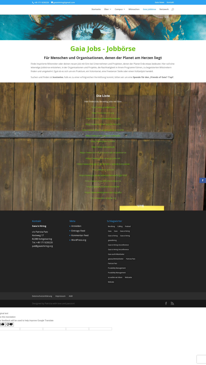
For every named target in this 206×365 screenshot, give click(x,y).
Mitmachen (134, 9)
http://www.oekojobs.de (103, 146)
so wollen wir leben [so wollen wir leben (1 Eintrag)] (115, 277)
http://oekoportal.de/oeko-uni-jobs (103, 135)
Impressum (60, 296)
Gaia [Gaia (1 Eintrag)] (109, 231)
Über (106, 9)
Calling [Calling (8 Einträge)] (119, 226)
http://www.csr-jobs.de (103, 169)
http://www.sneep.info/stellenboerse (103, 180)
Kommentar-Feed (79, 235)
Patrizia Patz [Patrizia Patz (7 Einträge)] (130, 259)
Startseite (96, 9)
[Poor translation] (9, 324)
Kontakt (170, 2)
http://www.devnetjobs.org (103, 198)
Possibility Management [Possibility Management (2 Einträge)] (117, 268)
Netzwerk (164, 9)
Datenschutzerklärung (42, 296)
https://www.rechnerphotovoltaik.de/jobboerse (103, 152)
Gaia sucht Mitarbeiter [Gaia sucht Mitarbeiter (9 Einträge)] (116, 254)
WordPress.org (78, 240)
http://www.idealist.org (103, 112)
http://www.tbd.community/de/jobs (103, 118)
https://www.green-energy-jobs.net (103, 158)
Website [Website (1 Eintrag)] (111, 282)
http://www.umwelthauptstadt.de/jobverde (103, 129)
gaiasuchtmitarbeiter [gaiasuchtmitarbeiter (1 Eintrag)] (115, 259)
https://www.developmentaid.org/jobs (103, 192)
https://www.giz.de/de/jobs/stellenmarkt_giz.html (103, 175)
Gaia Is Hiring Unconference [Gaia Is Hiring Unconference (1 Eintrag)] (118, 245)
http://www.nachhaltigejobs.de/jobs (103, 124)
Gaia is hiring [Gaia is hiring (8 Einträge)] (125, 231)
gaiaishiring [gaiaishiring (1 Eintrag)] (112, 240)
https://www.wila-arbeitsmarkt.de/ (103, 186)
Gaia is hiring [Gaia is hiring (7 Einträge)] (113, 236)
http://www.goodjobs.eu (103, 107)
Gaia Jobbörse (149, 9)
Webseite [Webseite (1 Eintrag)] (128, 277)
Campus (119, 9)
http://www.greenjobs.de (103, 141)
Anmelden (76, 226)
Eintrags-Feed (78, 230)
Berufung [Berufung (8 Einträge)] (111, 226)
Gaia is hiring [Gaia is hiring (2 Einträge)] (125, 236)
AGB (71, 296)
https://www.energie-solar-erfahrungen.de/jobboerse (103, 164)
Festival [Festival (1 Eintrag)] (128, 226)
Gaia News (159, 2)
